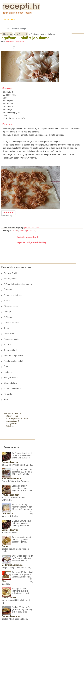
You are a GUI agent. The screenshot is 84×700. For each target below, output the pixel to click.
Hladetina (8, 372)
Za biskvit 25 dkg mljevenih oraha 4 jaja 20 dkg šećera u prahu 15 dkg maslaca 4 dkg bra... (17, 510)
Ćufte (6, 366)
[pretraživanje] (38, 28)
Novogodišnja (11, 423)
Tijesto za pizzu (11, 306)
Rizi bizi (7, 344)
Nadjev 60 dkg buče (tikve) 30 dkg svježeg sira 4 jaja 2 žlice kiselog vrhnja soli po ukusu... (17, 613)
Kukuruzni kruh (10, 350)
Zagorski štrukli (10, 273)
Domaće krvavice (11, 323)
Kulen (6, 328)
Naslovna (7, 34)
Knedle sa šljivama (12, 388)
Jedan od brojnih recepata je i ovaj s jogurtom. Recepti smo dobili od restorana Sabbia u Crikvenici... (17, 493)
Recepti (23, 19)
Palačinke (8, 394)
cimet (14, 231)
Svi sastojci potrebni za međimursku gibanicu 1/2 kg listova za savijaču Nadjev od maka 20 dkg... (17, 562)
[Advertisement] (19, 661)
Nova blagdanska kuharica (17, 418)
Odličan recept (10, 212)
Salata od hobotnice (13, 295)
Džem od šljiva (10, 383)
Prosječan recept (4, 212)
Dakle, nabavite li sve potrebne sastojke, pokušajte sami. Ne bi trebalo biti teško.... (17, 527)
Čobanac (8, 290)
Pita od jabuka (10, 279)
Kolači (36, 19)
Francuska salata (11, 339)
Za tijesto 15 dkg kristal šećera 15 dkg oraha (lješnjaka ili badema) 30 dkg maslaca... (17, 578)
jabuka (22, 231)
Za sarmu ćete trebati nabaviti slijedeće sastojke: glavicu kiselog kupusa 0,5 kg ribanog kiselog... (16, 544)
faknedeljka (10, 41)
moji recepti (20, 41)
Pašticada (8, 317)
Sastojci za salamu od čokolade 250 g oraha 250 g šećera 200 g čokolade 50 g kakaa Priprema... (17, 475)
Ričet (6, 399)
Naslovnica (9, 19)
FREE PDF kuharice (12, 413)
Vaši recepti (22, 34)
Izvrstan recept (12, 212)
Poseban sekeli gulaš (13, 361)
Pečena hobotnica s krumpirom (18, 284)
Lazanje (7, 312)
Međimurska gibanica (13, 355)
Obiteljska (10, 426)
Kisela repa (9, 333)
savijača (35, 228)
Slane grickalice (52, 19)
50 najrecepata (12, 416)
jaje (35, 231)
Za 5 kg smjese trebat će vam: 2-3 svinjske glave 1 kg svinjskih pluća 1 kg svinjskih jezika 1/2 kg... (17, 459)
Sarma (7, 301)
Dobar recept (6, 212)
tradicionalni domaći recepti (17, 12)
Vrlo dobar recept (8, 212)
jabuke (27, 228)
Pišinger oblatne (11, 377)
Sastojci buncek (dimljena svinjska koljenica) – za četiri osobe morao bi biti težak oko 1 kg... (16, 595)
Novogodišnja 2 (12, 421)
